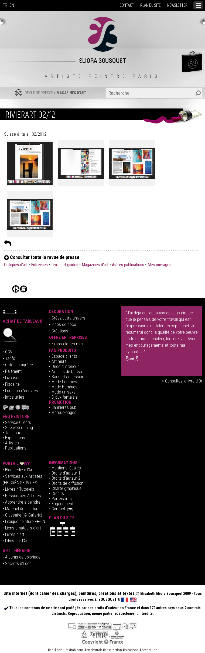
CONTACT (127, 5)
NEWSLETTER (177, 5)
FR (5, 5)
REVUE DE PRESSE (39, 93)
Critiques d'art (16, 264)
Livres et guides (64, 264)
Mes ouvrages (159, 264)
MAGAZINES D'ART (71, 93)
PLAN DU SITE (150, 5)
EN (11, 5)
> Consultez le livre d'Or (182, 381)
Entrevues (39, 264)
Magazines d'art (95, 264)
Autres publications (128, 264)
